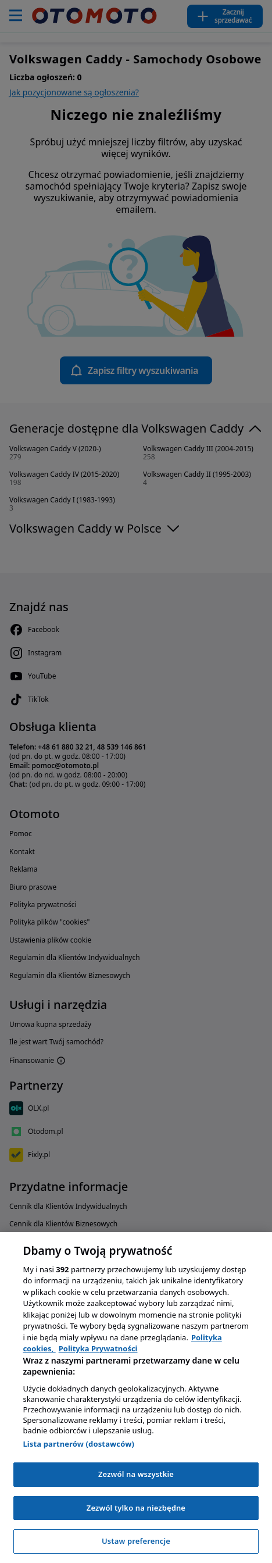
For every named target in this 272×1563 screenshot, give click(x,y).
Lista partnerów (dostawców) (78, 1444)
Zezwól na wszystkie (136, 1474)
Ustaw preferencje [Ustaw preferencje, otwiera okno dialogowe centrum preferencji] (136, 1541)
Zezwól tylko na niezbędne (136, 1508)
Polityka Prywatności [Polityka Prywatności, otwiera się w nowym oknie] (98, 1348)
